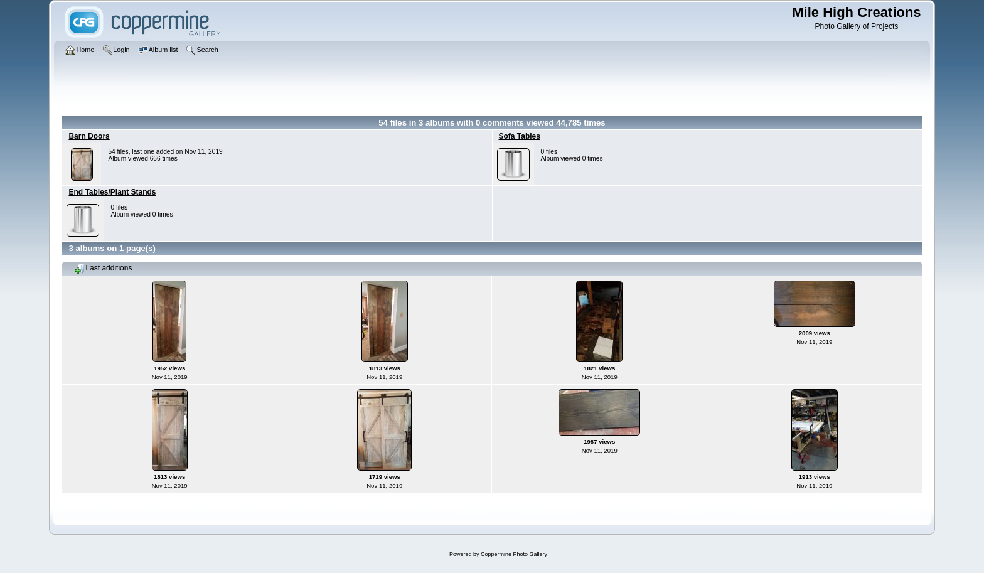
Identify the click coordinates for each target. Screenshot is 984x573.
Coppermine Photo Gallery (514, 554)
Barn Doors (88, 136)
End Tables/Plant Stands (112, 192)
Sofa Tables (519, 136)
